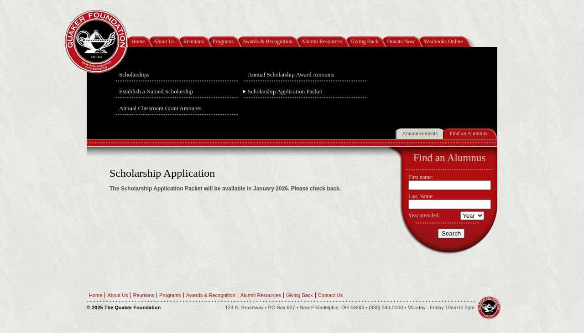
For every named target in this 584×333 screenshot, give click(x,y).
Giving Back (364, 41)
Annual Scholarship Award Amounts (291, 74)
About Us (163, 41)
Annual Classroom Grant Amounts (160, 108)
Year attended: (424, 215)
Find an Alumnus (468, 133)
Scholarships (134, 74)
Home (138, 41)
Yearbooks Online (443, 41)
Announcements (420, 133)
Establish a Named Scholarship (156, 91)
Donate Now (401, 41)
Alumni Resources (321, 41)
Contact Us (330, 295)
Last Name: (421, 196)
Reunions (193, 41)
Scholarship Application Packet (285, 91)
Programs (223, 41)
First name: (420, 177)
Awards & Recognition (267, 41)
